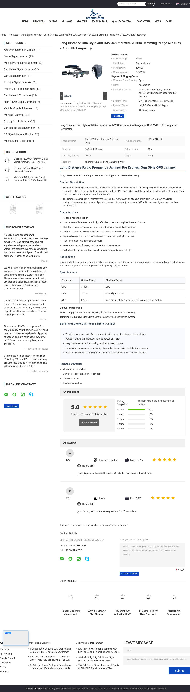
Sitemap (4, 671)
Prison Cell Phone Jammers (19, 88)
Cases (169, 21)
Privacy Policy (33, 688)
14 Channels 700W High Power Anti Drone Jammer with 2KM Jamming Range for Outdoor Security (148, 613)
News (158, 21)
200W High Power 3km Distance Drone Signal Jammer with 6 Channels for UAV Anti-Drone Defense (97, 613)
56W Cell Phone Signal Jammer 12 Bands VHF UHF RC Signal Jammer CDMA (98, 667)
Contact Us (143, 21)
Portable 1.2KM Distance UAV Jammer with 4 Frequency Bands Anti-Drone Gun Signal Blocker (50, 658)
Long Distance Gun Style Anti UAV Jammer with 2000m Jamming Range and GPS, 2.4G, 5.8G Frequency (83, 106)
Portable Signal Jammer (17, 82)
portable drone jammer (116, 525)
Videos (53, 21)
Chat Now (165, 3)
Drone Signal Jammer (31, 34)
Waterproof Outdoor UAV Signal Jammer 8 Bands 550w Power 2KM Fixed (31, 180)
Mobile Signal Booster (16, 140)
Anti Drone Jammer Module (19, 49)
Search (150, 4)
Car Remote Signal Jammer (19, 127)
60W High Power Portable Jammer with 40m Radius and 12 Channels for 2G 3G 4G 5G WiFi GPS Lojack (99, 650)
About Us (81, 21)
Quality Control (122, 21)
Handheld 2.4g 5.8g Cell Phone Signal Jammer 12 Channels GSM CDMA (96, 659)
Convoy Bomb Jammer (17, 121)
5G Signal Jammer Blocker (19, 134)
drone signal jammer (94, 525)
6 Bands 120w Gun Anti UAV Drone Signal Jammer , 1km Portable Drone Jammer (31, 162)
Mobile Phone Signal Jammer (20, 62)
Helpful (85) (88, 504)
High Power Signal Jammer (19, 101)
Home (25, 21)
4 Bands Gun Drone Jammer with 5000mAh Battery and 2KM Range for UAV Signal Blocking (70, 613)
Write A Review (89, 422)
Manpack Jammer (14, 114)
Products (39, 21)
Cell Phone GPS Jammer (18, 95)
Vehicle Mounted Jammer (18, 108)
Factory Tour (100, 21)
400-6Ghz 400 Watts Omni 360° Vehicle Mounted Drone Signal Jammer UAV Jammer (122, 613)
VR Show (67, 21)
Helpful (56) (88, 466)
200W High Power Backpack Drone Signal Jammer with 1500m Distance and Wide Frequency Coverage (50, 667)
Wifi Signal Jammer (15, 75)
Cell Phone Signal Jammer (19, 69)
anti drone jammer (74, 525)
